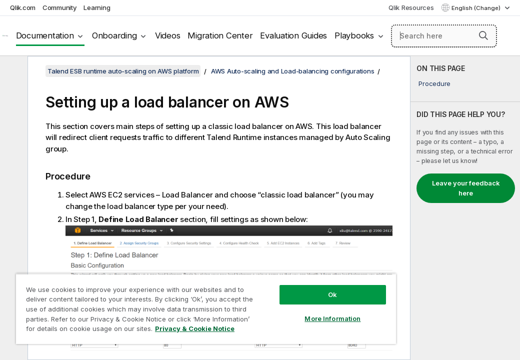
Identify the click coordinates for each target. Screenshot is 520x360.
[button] (483, 35)
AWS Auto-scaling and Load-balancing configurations (292, 71)
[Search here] (444, 36)
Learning (97, 8)
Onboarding (114, 35)
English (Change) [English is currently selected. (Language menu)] (477, 8)
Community (59, 8)
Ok (266, 277)
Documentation (45, 35)
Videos (167, 35)
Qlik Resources (411, 8)
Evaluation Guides (293, 35)
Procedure (434, 84)
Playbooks (354, 35)
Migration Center (220, 35)
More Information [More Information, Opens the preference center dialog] (266, 301)
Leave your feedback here (466, 188)
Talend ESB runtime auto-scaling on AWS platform (123, 71)
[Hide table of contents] (12, 71)
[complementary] (465, 208)
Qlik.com (23, 8)
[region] (167, 300)
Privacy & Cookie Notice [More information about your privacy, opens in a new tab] (84, 330)
